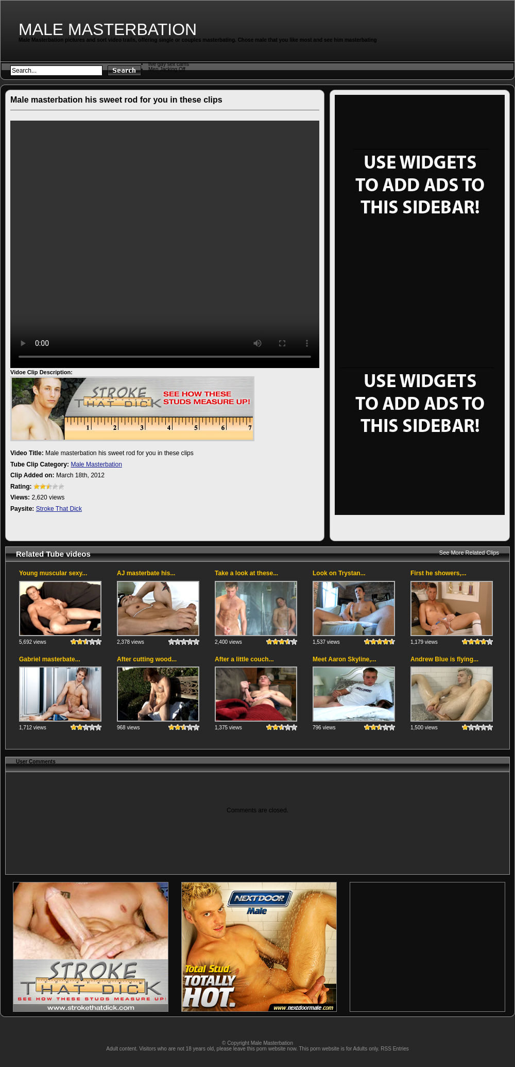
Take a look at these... (246, 573)
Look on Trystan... (339, 573)
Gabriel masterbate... (49, 659)
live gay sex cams (168, 64)
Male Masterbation (108, 29)
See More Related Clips (469, 552)
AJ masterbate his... (146, 573)
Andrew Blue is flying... (444, 659)
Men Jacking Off (166, 69)
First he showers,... (438, 573)
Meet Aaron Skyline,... (344, 659)
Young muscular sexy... (53, 573)
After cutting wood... (147, 659)
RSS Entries (394, 1049)
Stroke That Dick (59, 508)
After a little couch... (244, 659)
